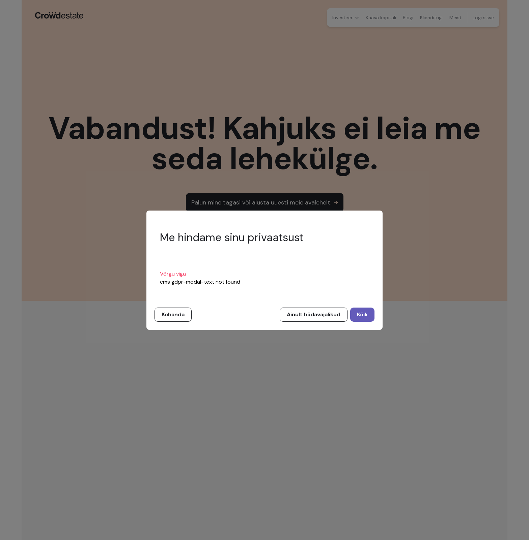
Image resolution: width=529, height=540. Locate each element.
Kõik (362, 314)
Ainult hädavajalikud (313, 314)
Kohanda (173, 314)
